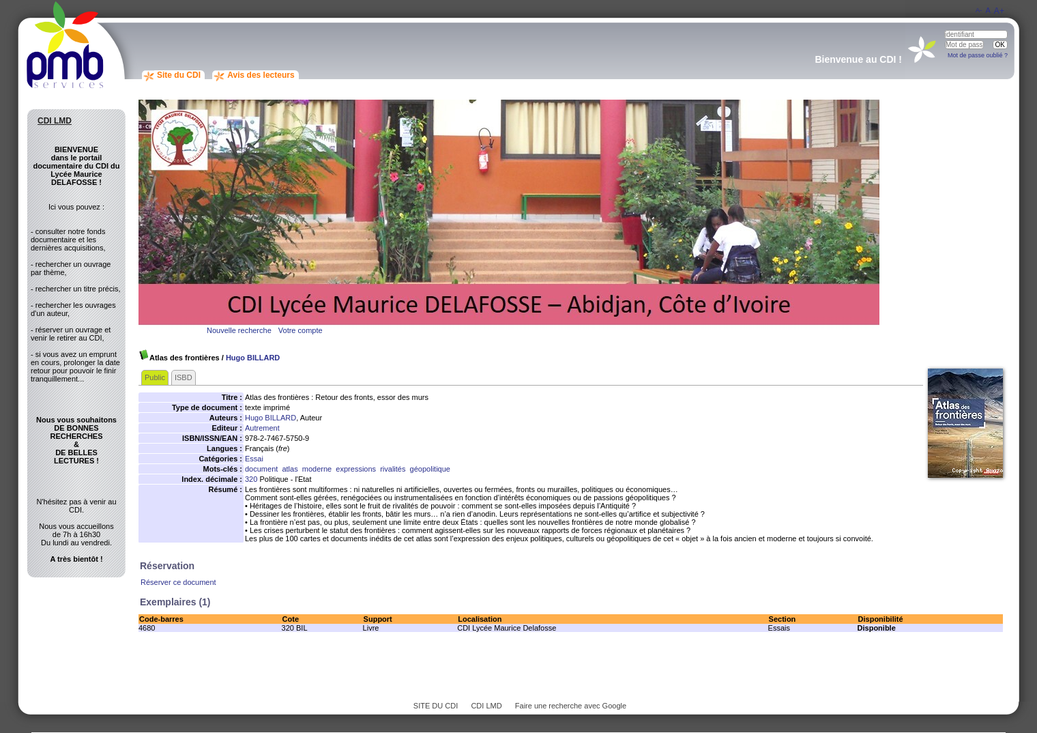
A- (979, 10)
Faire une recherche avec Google (570, 706)
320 (251, 479)
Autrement (262, 428)
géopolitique (430, 469)
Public (155, 377)
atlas (289, 469)
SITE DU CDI (435, 706)
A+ (999, 11)
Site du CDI (179, 75)
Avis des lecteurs (260, 75)
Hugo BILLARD (253, 358)
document (261, 469)
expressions (356, 469)
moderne (317, 469)
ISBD (183, 377)
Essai (254, 459)
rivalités (392, 469)
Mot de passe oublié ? (978, 55)
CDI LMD (486, 706)
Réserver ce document (178, 582)
